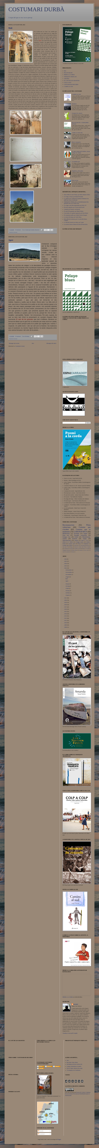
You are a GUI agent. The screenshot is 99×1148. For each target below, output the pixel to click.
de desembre (69, 570)
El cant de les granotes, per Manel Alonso (73, 211)
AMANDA (66, 78)
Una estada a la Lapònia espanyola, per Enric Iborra (76, 213)
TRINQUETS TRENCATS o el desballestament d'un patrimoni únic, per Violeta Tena (76, 202)
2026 (65, 559)
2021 (65, 598)
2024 (65, 563)
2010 (65, 622)
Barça (79, 543)
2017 (65, 607)
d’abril (67, 588)
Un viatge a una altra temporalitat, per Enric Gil (75, 205)
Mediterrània (66, 533)
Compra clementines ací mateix (74, 1066)
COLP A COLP (67, 82)
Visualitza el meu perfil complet (70, 1033)
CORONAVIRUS (80, 532)
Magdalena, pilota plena (77, 171)
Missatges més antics (51, 343)
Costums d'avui (72, 543)
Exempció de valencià (77, 113)
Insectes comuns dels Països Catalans (83, 546)
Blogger (59, 1139)
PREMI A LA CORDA (69, 74)
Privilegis (27, 336)
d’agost (67, 577)
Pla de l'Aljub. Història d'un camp (74, 1068)
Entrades (40, 1131)
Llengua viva (66, 537)
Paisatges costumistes (80, 535)
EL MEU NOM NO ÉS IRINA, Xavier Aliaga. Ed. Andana (81, 152)
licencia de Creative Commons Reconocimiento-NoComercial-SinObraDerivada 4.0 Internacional (77, 1094)
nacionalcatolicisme (85, 545)
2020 (65, 600)
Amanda (80, 550)
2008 (65, 627)
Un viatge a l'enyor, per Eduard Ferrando (73, 196)
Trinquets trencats (66, 550)
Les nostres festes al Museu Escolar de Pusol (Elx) (75, 224)
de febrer (68, 593)
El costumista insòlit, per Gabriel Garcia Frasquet (75, 215)
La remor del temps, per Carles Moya (72, 217)
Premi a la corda (85, 548)
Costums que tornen (67, 545)
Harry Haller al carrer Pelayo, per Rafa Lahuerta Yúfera (77, 194)
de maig (68, 586)
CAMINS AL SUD (68, 86)
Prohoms (74, 538)
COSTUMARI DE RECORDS (71, 84)
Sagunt (85, 533)
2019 (65, 602)
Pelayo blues (74, 550)
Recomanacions (68, 525)
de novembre (69, 572)
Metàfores (74, 104)
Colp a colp (86, 550)
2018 (65, 604)
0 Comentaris (18, 229)
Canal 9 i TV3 (84, 540)
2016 (65, 609)
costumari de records (68, 548)
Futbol (76, 537)
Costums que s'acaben (29, 229)
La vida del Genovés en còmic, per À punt (74, 222)
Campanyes (86, 543)
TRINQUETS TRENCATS (70, 76)
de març (68, 590)
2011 (65, 620)
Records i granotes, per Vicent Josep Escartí (74, 207)
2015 (65, 611)
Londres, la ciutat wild (77, 132)
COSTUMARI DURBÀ (36, 9)
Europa (72, 551)
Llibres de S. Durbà (68, 542)
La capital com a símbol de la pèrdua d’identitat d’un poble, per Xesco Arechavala (76, 199)
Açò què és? (65, 546)
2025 (65, 561)
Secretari (75, 1004)
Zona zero (37, 229)
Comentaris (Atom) (20, 346)
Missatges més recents (14, 343)
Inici (33, 343)
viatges (85, 538)
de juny (68, 584)
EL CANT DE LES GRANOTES (71, 80)
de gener (68, 595)
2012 (65, 618)
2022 (65, 568)
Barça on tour (75, 180)
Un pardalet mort (76, 161)
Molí (10, 28)
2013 (65, 616)
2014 (65, 613)
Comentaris (41, 1134)
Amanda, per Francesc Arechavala (72, 209)
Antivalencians (67, 540)
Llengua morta (79, 542)
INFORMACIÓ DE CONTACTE (74, 1064)
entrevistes (76, 545)
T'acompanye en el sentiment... (74, 1070)
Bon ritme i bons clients (72, 1062)
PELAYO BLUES (68, 72)
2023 (65, 566)
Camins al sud (77, 548)
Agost (10, 240)
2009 (65, 625)
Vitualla (76, 540)
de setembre (69, 574)
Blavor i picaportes (76, 142)
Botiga (71, 546)
